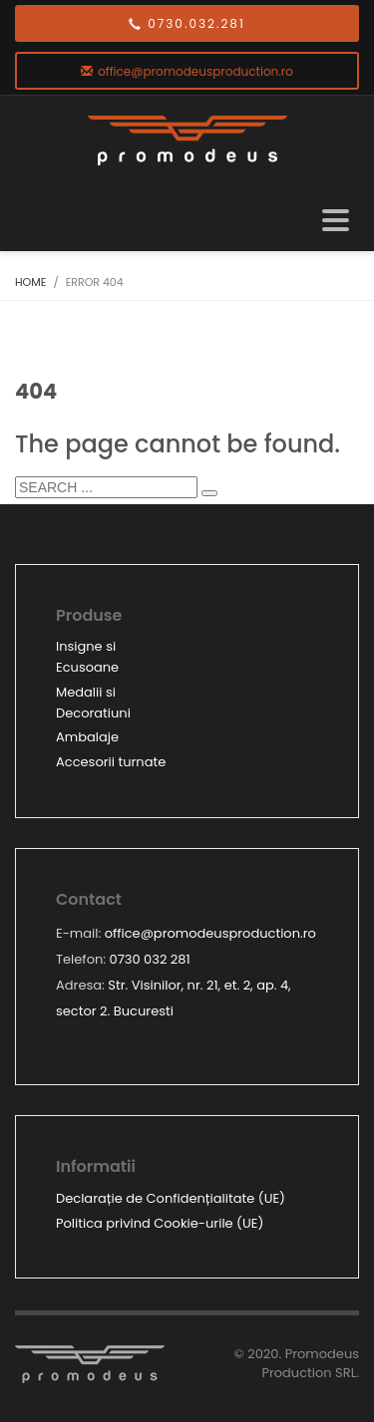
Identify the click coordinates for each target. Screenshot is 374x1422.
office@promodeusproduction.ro (210, 933)
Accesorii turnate (111, 761)
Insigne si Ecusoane (87, 657)
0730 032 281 (150, 959)
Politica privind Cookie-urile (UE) (159, 1223)
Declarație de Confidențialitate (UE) (170, 1198)
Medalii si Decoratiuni (93, 702)
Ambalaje (87, 736)
